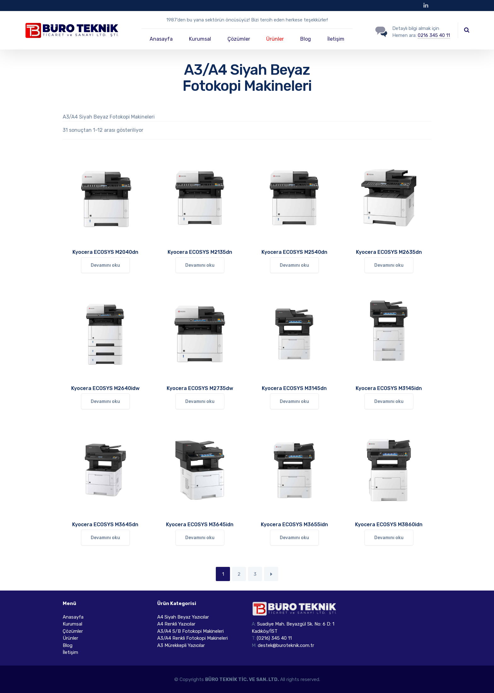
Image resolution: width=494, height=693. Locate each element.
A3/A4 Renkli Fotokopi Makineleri (192, 638)
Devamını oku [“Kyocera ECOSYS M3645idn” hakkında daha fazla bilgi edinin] (200, 537)
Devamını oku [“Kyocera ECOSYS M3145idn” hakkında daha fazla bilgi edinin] (389, 401)
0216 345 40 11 (434, 35)
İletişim (335, 39)
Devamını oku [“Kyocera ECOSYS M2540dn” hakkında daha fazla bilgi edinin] (294, 265)
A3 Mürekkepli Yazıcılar (181, 645)
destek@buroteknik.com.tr (286, 645)
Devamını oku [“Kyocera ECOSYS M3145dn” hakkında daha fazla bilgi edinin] (294, 401)
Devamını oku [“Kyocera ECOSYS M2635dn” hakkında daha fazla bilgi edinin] (389, 265)
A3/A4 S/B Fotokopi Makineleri (190, 631)
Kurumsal (200, 39)
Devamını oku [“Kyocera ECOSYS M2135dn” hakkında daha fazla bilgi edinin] (200, 265)
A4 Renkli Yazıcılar (176, 624)
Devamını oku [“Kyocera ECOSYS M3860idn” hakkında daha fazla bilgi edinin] (389, 537)
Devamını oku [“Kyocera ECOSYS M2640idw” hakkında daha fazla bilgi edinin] (105, 401)
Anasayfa (161, 39)
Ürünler (275, 39)
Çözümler (238, 39)
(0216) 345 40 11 (274, 638)
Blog (305, 39)
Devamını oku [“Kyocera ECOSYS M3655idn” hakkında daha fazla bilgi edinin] (294, 537)
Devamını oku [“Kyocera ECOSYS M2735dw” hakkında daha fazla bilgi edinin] (200, 401)
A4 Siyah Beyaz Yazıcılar (183, 617)
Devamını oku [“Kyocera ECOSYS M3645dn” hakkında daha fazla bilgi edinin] (105, 537)
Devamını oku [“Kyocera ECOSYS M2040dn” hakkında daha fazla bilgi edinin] (105, 265)
